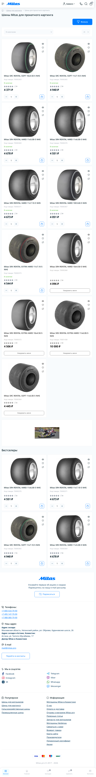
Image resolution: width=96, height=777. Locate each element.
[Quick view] (43, 44)
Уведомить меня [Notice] (70, 290)
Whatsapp (53, 682)
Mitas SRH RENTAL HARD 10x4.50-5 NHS (68, 266)
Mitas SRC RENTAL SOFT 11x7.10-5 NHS (68, 75)
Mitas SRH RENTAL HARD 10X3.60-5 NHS (68, 203)
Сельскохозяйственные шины (16, 709)
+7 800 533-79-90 (9, 610)
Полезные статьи (55, 716)
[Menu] (3, 4)
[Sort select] (28, 31)
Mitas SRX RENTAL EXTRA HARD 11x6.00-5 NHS (69, 334)
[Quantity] (11, 97)
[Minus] (6, 97)
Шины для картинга (14, 10)
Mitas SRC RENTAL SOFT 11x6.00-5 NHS (22, 395)
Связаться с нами (55, 726)
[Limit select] (86, 31)
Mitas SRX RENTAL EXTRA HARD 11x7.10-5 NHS (23, 268)
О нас (49, 705)
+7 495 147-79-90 (9, 614)
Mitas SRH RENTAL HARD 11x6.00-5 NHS (68, 139)
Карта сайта (52, 733)
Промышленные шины (13, 712)
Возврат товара (54, 730)
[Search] (86, 3)
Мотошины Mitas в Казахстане (61, 702)
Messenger (54, 686)
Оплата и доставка (55, 709)
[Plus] (16, 97)
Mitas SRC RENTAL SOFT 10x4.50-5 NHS (22, 75)
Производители (54, 737)
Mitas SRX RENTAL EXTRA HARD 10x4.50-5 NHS (23, 334)
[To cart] (42, 96)
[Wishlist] (43, 47)
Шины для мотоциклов (12, 702)
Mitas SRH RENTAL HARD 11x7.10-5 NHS (22, 203)
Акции (50, 744)
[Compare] (43, 51)
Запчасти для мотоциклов (59, 719)
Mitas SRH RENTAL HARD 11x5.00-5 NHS (22, 139)
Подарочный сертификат (58, 740)
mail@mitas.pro (9, 648)
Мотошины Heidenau (57, 723)
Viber (51, 677)
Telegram (53, 673)
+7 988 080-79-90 (9, 617)
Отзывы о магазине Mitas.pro (61, 712)
